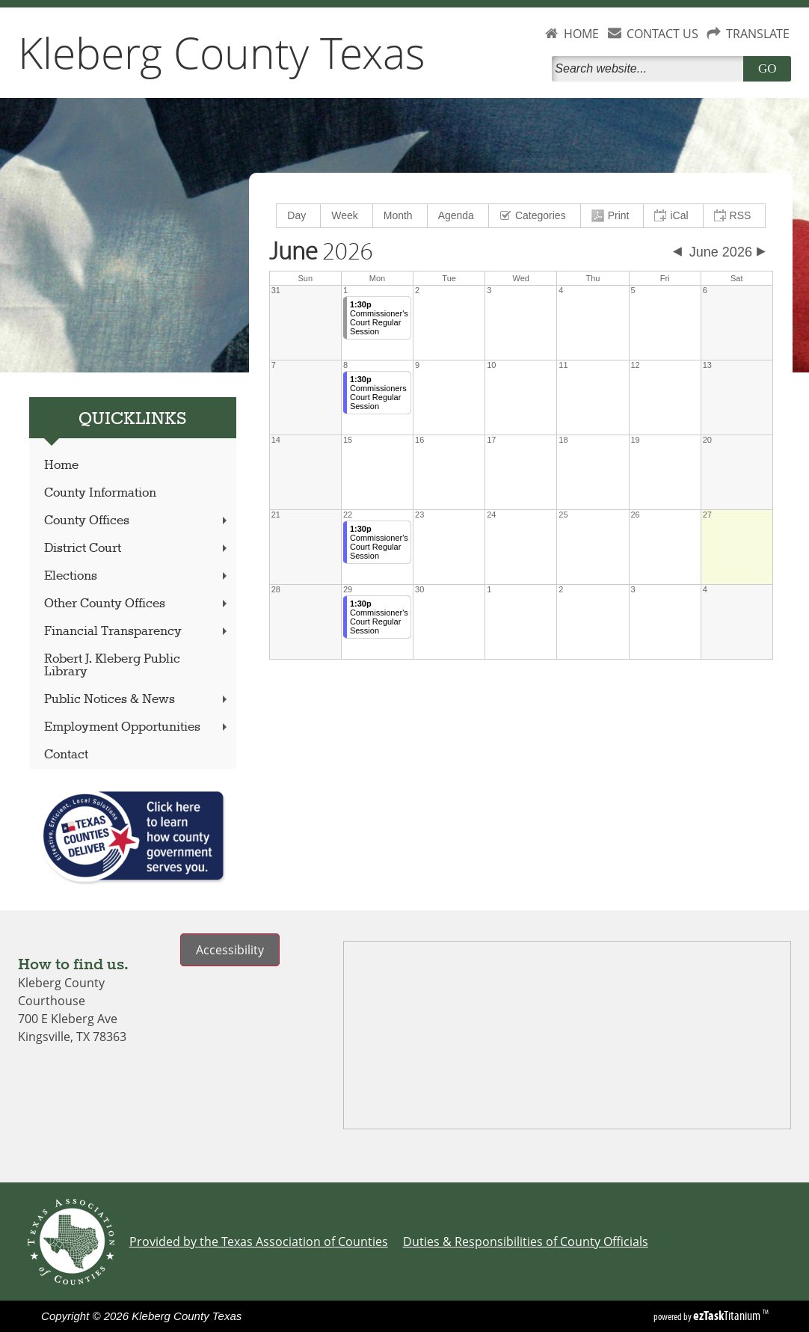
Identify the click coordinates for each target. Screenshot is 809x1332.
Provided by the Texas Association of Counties (258, 1241)
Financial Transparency (137, 631)
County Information (100, 493)
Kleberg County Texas (221, 52)
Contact (66, 755)
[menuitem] (299, 215)
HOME (581, 33)
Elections (137, 576)
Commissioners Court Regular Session (378, 393)
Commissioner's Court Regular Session (379, 318)
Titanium (728, 1315)
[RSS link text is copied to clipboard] (735, 215)
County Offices (137, 521)
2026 (321, 252)
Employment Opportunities (137, 727)
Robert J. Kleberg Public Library (112, 665)
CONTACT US (662, 33)
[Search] (650, 69)
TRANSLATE (758, 33)
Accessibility (230, 950)
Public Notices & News (137, 700)
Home (61, 465)
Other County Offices (137, 604)
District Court (137, 548)
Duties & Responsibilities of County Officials (525, 1241)
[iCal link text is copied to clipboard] (673, 215)
